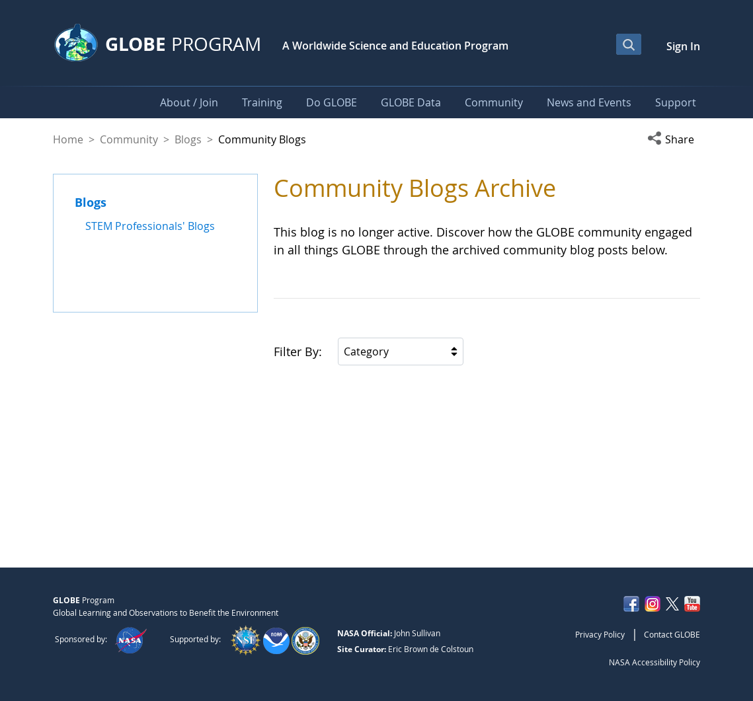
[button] (673, 139)
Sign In (683, 46)
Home (68, 139)
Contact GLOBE (672, 634)
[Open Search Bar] (628, 44)
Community (129, 139)
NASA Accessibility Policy (654, 662)
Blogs (188, 139)
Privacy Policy (600, 634)
